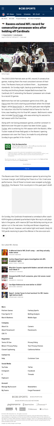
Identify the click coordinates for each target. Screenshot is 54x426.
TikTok (30, 367)
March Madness (7, 318)
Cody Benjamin (17, 35)
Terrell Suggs (18, 115)
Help (3, 358)
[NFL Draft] (36, 14)
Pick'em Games (7, 311)
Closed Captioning (8, 350)
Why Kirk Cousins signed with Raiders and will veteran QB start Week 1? (30, 269)
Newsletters (32, 387)
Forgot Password (34, 390)
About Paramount (8, 330)
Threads (31, 374)
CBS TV (4, 334)
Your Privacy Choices (35, 346)
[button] (43, 14)
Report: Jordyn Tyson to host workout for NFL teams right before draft (28, 294)
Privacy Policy (33, 342)
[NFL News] (10, 14)
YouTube (5, 367)
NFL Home (4, 18)
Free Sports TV (7, 314)
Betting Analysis (34, 314)
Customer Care (33, 358)
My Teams (5, 390)
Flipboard (5, 378)
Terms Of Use (6, 342)
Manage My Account (9, 387)
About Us (5, 327)
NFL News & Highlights (34, 18)
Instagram (5, 371)
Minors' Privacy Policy (9, 346)
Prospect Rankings (21, 18)
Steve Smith (17, 107)
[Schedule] (27, 14)
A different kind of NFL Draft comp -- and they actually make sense (29, 252)
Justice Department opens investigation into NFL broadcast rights (27, 260)
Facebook (31, 371)
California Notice (34, 350)
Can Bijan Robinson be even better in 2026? (25, 285)
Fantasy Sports (33, 311)
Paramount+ (32, 330)
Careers (31, 327)
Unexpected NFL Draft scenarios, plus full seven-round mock (29, 277)
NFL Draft (11, 18)
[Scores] (19, 14)
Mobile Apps (32, 318)
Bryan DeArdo (7, 35)
